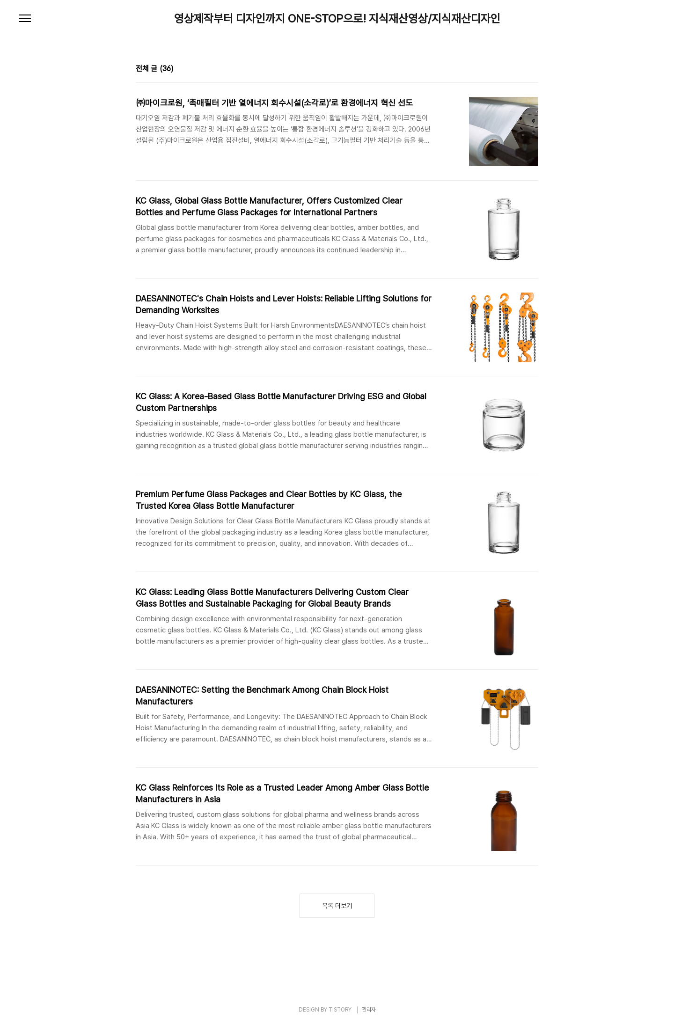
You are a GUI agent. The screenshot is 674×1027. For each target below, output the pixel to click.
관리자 (369, 1009)
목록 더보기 (337, 906)
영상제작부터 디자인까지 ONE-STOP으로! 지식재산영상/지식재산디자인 (337, 18)
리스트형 (532, 69)
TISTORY (340, 1009)
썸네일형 (519, 69)
